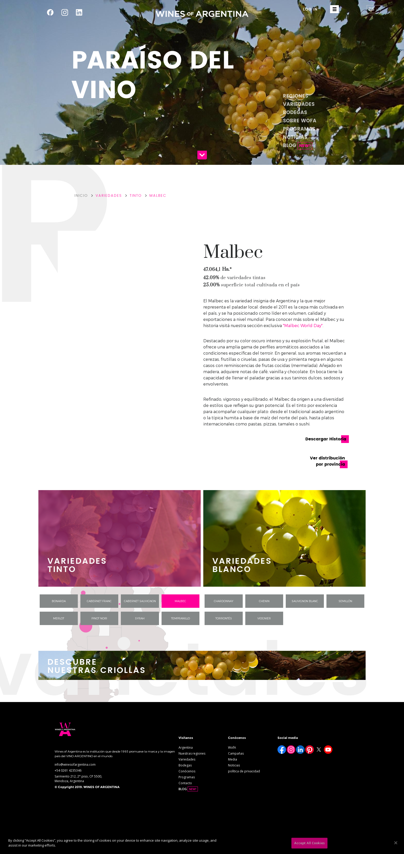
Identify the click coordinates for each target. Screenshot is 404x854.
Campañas (236, 753)
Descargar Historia (325, 439)
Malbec (157, 196)
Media (232, 759)
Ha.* (227, 269)
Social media (287, 738)
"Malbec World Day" (303, 325)
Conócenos (187, 771)
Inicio (81, 196)
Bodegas (295, 113)
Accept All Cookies (309, 843)
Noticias (295, 137)
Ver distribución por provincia (327, 461)
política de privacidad (244, 771)
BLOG (297, 146)
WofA (232, 747)
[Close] (395, 842)
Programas (299, 129)
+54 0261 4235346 (68, 770)
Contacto (185, 783)
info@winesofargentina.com (75, 764)
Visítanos (186, 738)
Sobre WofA (299, 121)
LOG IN (310, 9)
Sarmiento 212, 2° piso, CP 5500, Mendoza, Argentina (78, 778)
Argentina (186, 747)
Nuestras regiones (192, 753)
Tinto (136, 196)
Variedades (299, 104)
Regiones (295, 96)
